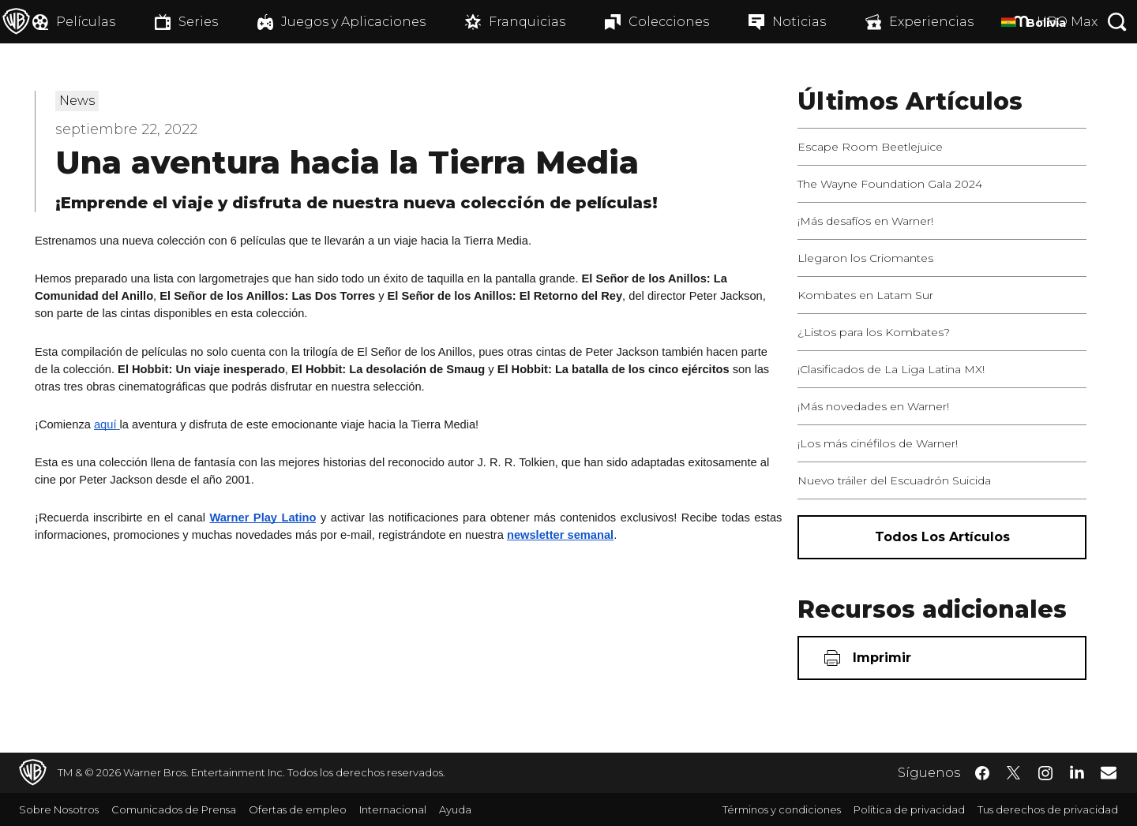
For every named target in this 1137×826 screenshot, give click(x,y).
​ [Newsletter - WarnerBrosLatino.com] (1108, 772)
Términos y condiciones (781, 809)
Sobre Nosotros (59, 809)
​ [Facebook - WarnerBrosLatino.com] (982, 773)
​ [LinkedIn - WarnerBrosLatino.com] (1077, 771)
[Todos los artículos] (942, 537)
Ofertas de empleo (298, 809)
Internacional (392, 809)
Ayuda (455, 809)
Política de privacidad (909, 809)
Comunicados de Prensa (173, 809)
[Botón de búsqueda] (1117, 21)
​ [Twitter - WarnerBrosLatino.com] (1013, 773)
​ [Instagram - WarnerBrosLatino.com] (1045, 773)
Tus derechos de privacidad (1048, 809)
